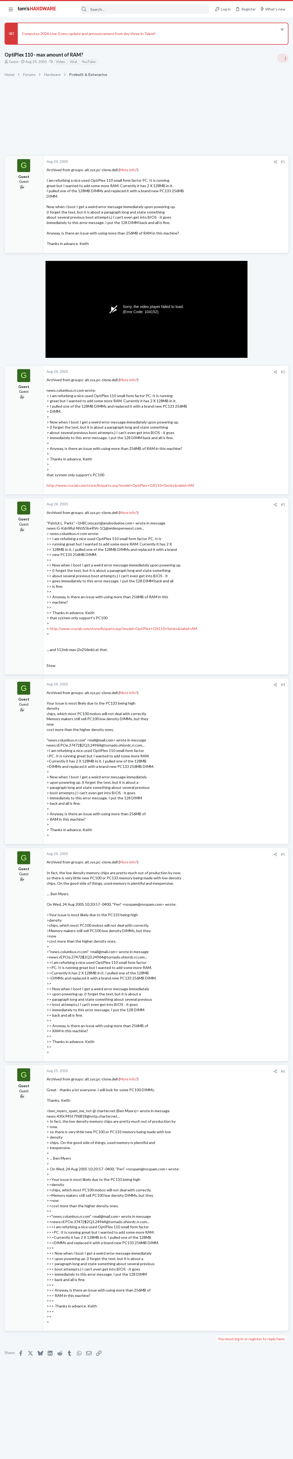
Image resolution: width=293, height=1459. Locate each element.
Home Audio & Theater (235, 700)
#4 (196, 685)
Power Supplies (229, 528)
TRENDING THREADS (225, 320)
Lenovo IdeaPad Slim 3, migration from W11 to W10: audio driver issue (251, 716)
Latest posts (219, 573)
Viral (74, 62)
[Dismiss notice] (280, 30)
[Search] (136, 9)
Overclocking (227, 560)
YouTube (89, 62)
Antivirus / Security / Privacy (239, 461)
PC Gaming (225, 492)
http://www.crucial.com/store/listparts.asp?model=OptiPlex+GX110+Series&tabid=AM (121, 485)
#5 (196, 854)
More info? (129, 169)
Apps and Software (232, 758)
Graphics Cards (229, 674)
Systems (223, 346)
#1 (196, 162)
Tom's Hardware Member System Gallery (251, 331)
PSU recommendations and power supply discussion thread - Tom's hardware (250, 508)
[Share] (188, 162)
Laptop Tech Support (233, 731)
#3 (196, 504)
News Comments (230, 388)
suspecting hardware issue (247, 585)
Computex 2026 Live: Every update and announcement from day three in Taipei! (89, 33)
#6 (196, 1071)
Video (61, 62)
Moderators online (226, 771)
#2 (196, 372)
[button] (10, 9)
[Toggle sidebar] (282, 58)
